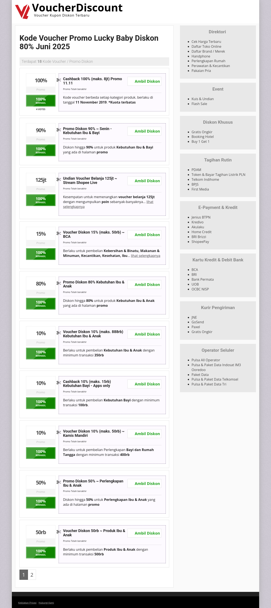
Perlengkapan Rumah (208, 61)
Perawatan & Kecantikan (211, 65)
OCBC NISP (200, 289)
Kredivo (198, 222)
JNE (194, 317)
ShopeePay (200, 241)
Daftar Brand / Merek (208, 51)
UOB (195, 284)
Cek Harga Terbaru (206, 41)
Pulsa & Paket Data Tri (209, 384)
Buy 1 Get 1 (201, 141)
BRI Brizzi (199, 236)
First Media (200, 189)
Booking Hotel (203, 136)
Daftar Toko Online (206, 46)
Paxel (196, 327)
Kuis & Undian (203, 99)
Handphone (201, 56)
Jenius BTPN (201, 217)
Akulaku (198, 227)
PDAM (196, 169)
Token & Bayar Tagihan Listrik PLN (218, 174)
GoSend (198, 322)
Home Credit (202, 232)
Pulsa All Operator (206, 360)
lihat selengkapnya (145, 255)
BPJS (195, 184)
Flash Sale (199, 103)
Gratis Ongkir (202, 132)
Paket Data (200, 374)
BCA (195, 269)
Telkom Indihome (205, 179)
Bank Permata (203, 279)
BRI (194, 274)
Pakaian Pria (201, 70)
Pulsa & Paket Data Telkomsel (215, 379)
